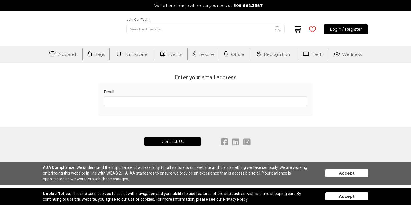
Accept (347, 173)
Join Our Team (138, 20)
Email (109, 92)
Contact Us (173, 141)
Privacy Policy (235, 199)
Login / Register (346, 29)
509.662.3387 (248, 5)
